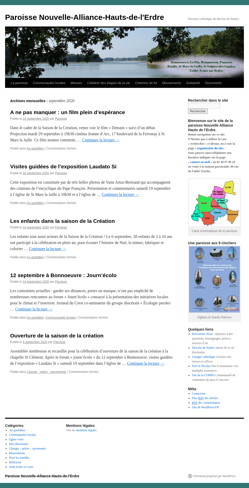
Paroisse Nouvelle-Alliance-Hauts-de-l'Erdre (84, 17)
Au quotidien (35, 148)
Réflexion (15, 462)
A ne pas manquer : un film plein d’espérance (67, 112)
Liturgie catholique (203, 357)
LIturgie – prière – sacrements (27, 448)
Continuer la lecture (101, 140)
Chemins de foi (146, 83)
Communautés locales (49, 83)
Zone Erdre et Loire (21, 467)
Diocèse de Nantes (203, 347)
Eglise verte (16, 439)
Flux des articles (205, 398)
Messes (76, 83)
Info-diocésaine (18, 444)
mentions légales (86, 430)
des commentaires (206, 403)
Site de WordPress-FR (205, 407)
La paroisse (19, 83)
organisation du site (210, 148)
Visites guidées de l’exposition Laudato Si (63, 166)
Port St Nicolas (201, 366)
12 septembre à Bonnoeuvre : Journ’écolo (63, 275)
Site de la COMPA (203, 375)
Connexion (199, 393)
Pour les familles (19, 457)
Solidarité (193, 83)
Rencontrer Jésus (202, 334)
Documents (213, 83)
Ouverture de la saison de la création (57, 335)
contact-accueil (200, 162)
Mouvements (171, 83)
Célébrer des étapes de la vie (108, 83)
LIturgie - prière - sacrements (46, 372)
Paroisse (61, 118)
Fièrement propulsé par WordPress (214, 476)
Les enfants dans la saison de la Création (62, 221)
